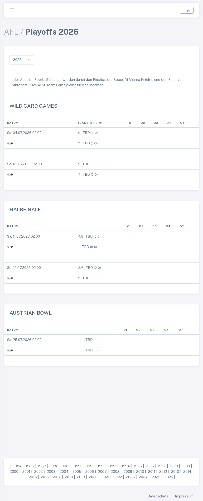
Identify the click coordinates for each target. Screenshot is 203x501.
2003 (51, 471)
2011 (151, 471)
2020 (93, 477)
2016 (45, 477)
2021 (105, 477)
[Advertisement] (101, 410)
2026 (168, 477)
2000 (14, 471)
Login (187, 10)
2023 (130, 477)
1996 (150, 466)
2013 (175, 471)
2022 (117, 477)
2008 (115, 471)
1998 (174, 466)
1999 (186, 466)
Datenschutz (157, 496)
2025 (156, 477)
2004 (64, 471)
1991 (90, 466)
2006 (89, 471)
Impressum (184, 496)
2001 (26, 471)
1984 (17, 466)
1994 (126, 466)
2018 (69, 477)
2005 (76, 471)
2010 (140, 471)
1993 (114, 466)
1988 (54, 466)
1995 (138, 466)
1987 (42, 466)
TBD (86, 133)
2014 (187, 471)
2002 (38, 471)
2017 (57, 477)
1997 (162, 466)
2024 (143, 477)
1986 (30, 466)
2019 (81, 477)
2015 (33, 477)
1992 (102, 466)
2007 (102, 471)
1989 (67, 466)
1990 (78, 466)
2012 (163, 471)
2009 (128, 471)
